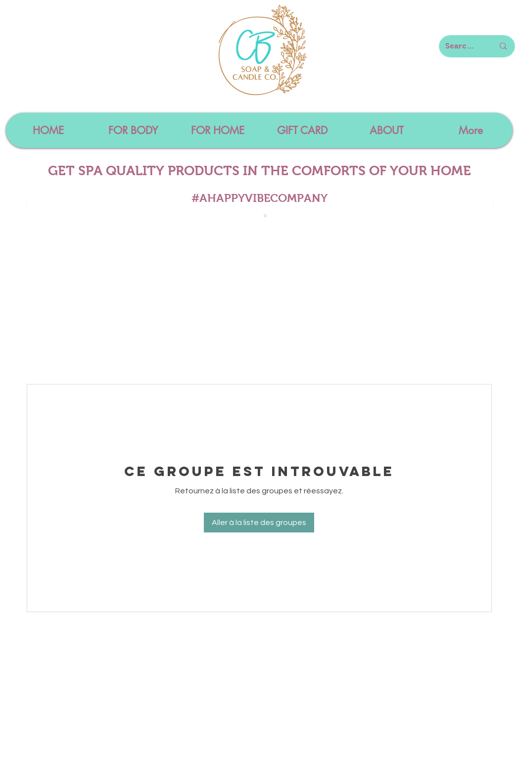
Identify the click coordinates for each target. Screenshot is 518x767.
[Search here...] (462, 46)
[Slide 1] (254, 215)
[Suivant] (493, 206)
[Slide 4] (265, 215)
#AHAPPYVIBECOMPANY (259, 198)
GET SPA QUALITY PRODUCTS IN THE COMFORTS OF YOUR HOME (259, 170)
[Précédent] (26, 206)
